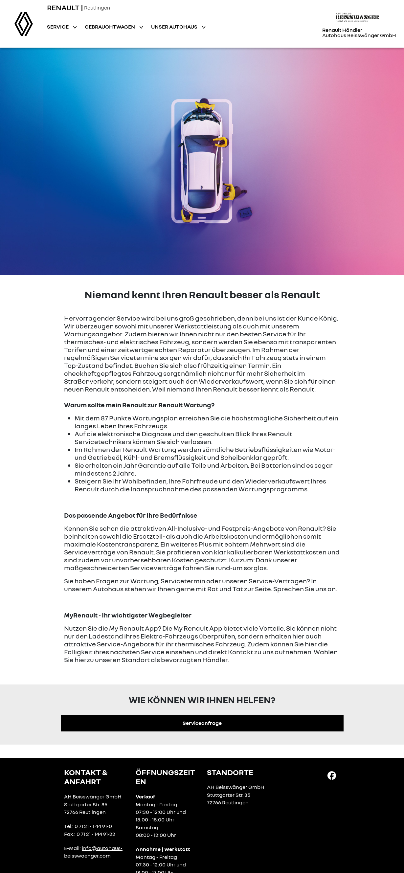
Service (58, 26)
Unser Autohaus (174, 26)
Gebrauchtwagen (110, 26)
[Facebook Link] (332, 775)
